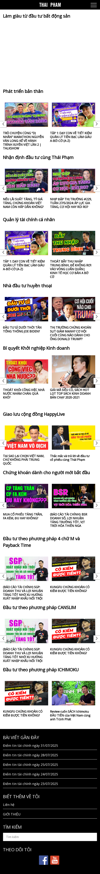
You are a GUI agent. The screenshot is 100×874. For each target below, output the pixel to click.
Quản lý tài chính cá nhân (29, 219)
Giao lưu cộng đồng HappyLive (34, 414)
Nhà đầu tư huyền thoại (27, 286)
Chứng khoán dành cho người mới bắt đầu (46, 472)
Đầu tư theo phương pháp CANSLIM (39, 607)
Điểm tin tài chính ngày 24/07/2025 (30, 774)
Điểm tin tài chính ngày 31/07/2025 (30, 745)
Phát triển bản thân (23, 91)
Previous (3, 124)
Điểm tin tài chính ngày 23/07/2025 (30, 783)
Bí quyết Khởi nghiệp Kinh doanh (36, 348)
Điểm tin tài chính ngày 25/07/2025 (30, 764)
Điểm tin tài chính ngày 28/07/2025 (30, 755)
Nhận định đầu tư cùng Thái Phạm (38, 157)
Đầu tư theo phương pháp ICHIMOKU (41, 670)
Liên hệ (8, 804)
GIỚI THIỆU (12, 814)
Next (96, 124)
